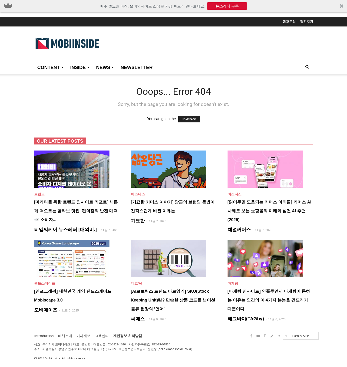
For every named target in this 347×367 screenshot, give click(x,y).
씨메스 (138, 318)
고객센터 (102, 336)
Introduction (44, 336)
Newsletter (137, 67)
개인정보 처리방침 (127, 336)
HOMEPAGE (189, 119)
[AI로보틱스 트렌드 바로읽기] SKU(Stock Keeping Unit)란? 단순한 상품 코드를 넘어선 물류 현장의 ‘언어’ (173, 300)
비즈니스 (138, 194)
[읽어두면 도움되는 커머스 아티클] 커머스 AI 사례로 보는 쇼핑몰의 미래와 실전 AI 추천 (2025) (269, 211)
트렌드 (39, 194)
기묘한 (138, 220)
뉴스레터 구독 (227, 6)
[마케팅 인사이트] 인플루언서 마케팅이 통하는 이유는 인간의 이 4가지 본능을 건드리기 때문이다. (269, 300)
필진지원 (306, 21)
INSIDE (79, 67)
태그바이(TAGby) (246, 318)
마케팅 (233, 283)
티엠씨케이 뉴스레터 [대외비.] (65, 229)
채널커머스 (239, 229)
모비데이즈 (45, 309)
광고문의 (289, 21)
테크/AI (136, 283)
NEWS (105, 67)
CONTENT (50, 67)
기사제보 (83, 336)
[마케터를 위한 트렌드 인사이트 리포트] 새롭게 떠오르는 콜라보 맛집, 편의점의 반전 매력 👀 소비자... (76, 211)
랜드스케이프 (44, 283)
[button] (173, 6)
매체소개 (65, 336)
